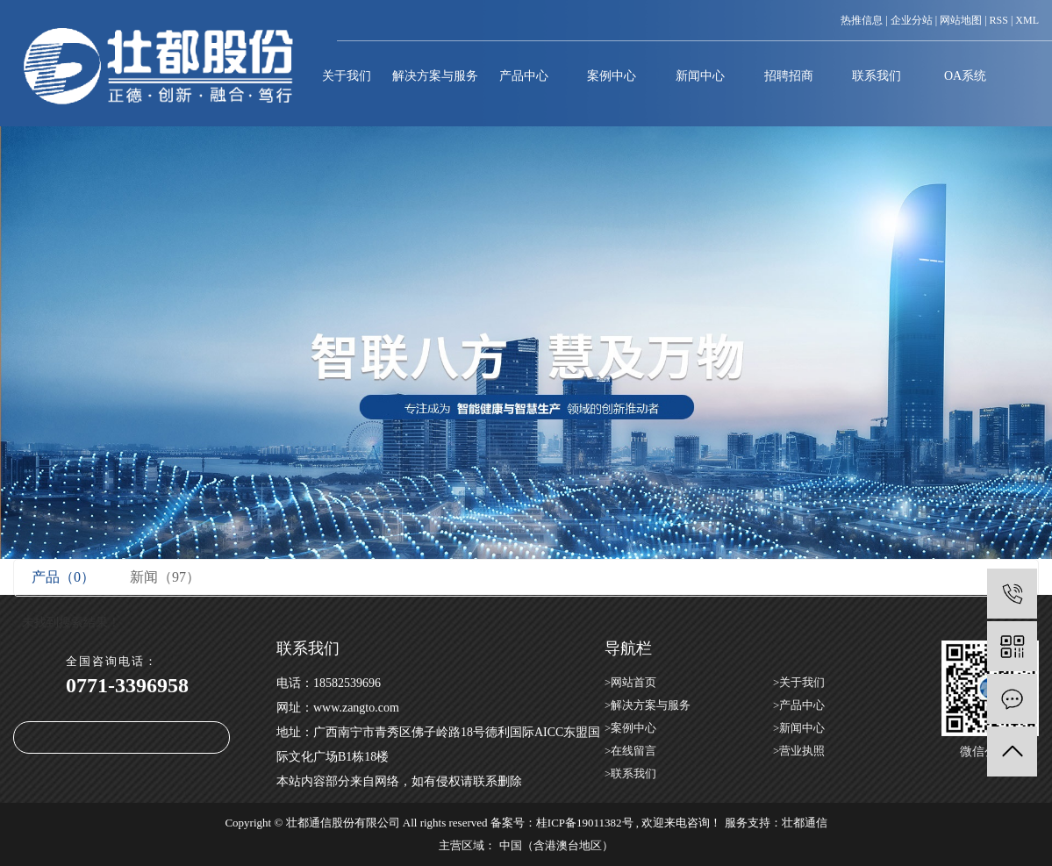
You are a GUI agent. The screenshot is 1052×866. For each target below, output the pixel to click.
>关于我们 (799, 682)
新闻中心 (700, 75)
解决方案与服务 (435, 75)
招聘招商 (788, 75)
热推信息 (862, 20)
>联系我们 (630, 773)
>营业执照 (799, 750)
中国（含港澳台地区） (556, 845)
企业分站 (912, 20)
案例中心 (611, 75)
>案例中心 (630, 727)
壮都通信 (804, 822)
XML (1027, 20)
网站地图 (961, 20)
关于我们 (346, 75)
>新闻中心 (799, 727)
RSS (999, 20)
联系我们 (876, 75)
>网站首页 (630, 682)
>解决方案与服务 (648, 705)
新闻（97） (165, 576)
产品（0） (63, 576)
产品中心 (523, 75)
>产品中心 (799, 705)
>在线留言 (630, 750)
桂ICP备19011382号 (584, 822)
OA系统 (965, 75)
